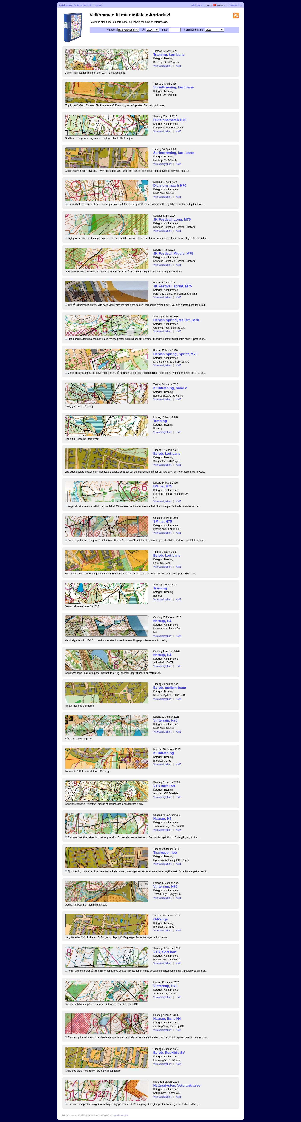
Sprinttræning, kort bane (173, 87)
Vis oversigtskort (162, 65)
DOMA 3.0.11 (236, 5)
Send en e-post (121, 1115)
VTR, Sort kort (165, 952)
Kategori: (112, 29)
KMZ (178, 65)
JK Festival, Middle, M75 (173, 253)
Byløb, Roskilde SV (169, 1053)
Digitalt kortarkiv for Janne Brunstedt (75, 5)
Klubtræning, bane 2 (170, 388)
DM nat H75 (162, 486)
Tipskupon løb (165, 853)
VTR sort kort (164, 786)
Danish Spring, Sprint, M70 (175, 354)
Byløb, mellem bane (169, 688)
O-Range (160, 919)
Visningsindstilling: (194, 29)
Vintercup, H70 (165, 720)
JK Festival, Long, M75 (172, 219)
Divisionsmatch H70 (169, 120)
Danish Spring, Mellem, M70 (176, 320)
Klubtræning (163, 753)
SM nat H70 (162, 522)
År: (143, 29)
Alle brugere (196, 5)
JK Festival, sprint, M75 (172, 286)
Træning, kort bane (169, 55)
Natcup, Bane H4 (167, 1019)
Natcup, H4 (162, 621)
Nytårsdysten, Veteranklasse (177, 1085)
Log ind (98, 5)
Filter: (165, 29)
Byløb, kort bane (166, 454)
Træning (160, 421)
